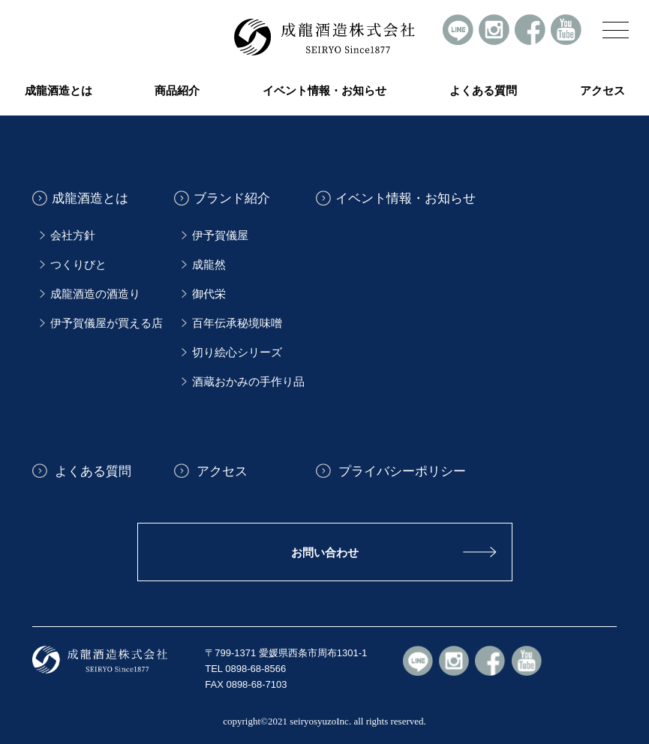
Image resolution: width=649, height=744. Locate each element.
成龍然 (209, 265)
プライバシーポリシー (400, 471)
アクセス (602, 91)
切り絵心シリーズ (237, 352)
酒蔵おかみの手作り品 (248, 382)
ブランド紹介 (232, 198)
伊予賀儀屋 (220, 236)
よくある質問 (483, 91)
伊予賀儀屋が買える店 (106, 323)
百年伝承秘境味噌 (237, 323)
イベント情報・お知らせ (324, 91)
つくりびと (78, 265)
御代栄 (209, 294)
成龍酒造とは (90, 198)
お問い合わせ (325, 552)
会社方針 (72, 236)
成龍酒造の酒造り (95, 294)
